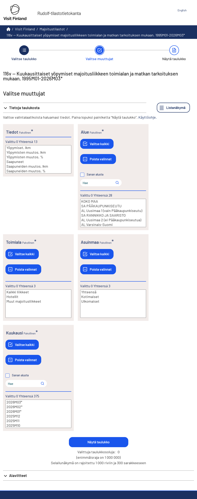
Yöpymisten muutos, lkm (38, 152)
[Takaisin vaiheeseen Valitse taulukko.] (24, 53)
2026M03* (38, 402)
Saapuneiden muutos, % (38, 171)
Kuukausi (14, 332)
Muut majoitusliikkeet (38, 301)
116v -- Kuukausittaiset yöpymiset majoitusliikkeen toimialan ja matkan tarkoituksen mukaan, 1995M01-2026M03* (95, 35)
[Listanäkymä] (173, 108)
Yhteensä (113, 292)
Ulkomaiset (113, 301)
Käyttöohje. (147, 117)
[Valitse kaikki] (97, 144)
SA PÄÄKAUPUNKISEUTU (113, 206)
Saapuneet (38, 161)
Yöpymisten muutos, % (38, 157)
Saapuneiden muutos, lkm (38, 166)
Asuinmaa (90, 242)
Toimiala (13, 242)
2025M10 (38, 425)
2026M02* (38, 406)
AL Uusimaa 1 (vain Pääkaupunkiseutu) (113, 210)
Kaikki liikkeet (38, 292)
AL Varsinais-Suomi (113, 224)
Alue (85, 131)
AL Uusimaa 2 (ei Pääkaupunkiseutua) (113, 220)
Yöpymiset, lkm (38, 147)
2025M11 (38, 420)
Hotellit (38, 296)
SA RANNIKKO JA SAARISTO (113, 215)
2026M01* (38, 411)
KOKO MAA (113, 201)
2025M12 (38, 416)
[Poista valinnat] (98, 159)
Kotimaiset (113, 296)
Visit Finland (25, 29)
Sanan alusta (95, 174)
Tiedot (12, 131)
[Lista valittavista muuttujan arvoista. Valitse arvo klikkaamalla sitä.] (38, 159)
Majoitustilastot (52, 29)
